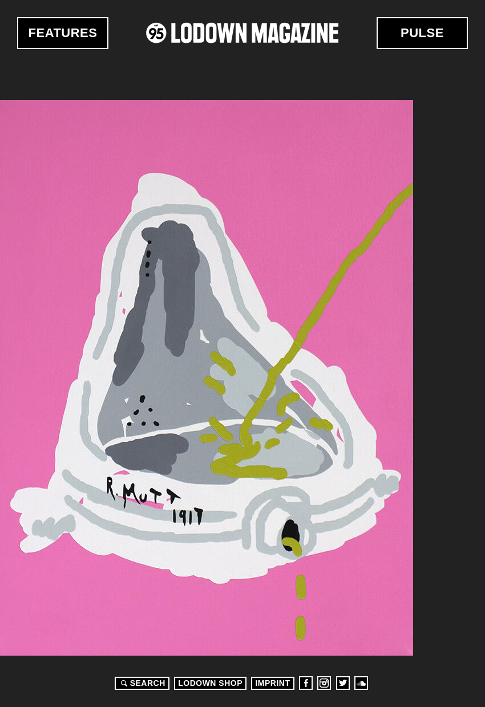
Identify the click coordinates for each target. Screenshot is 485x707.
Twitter (343, 683)
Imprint (272, 683)
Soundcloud (361, 683)
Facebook (306, 683)
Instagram (324, 683)
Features (63, 33)
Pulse (422, 33)
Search (141, 683)
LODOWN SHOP (210, 683)
